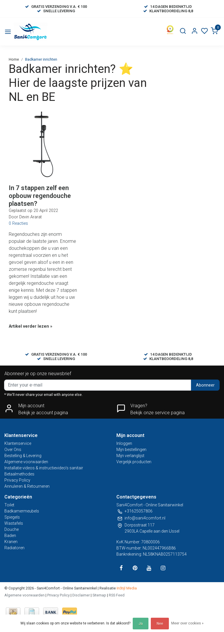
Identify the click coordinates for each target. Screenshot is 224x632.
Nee (160, 624)
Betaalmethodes (19, 474)
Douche (11, 529)
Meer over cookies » (187, 623)
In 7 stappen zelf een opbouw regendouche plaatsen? (40, 195)
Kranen (11, 541)
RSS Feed (117, 595)
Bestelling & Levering (22, 455)
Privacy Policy (17, 480)
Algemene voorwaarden (26, 461)
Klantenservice (17, 443)
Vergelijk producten (133, 461)
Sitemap (99, 595)
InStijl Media (126, 588)
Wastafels (13, 523)
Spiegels (12, 517)
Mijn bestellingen (131, 449)
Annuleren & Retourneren (27, 486)
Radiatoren (14, 547)
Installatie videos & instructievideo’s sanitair (43, 468)
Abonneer (205, 385)
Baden (10, 535)
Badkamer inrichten (41, 59)
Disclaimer (81, 595)
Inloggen (124, 443)
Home (14, 59)
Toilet (9, 505)
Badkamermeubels (21, 511)
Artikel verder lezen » (30, 326)
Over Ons (12, 449)
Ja (141, 624)
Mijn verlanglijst (130, 455)
